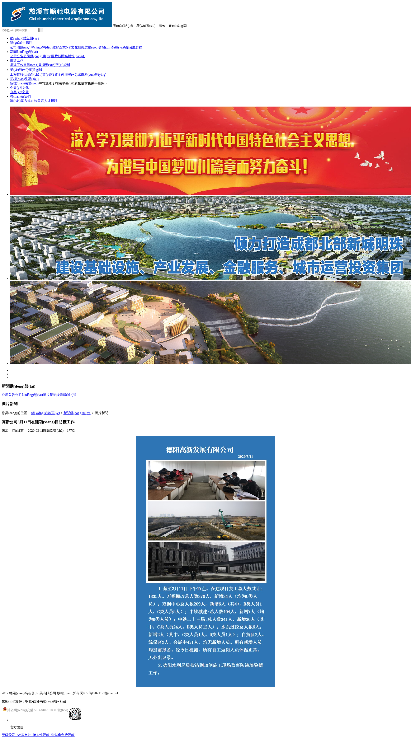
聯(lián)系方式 (20, 101)
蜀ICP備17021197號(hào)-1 (99, 693)
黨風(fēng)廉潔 (34, 65)
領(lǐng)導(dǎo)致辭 (45, 47)
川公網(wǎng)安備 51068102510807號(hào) (35, 709)
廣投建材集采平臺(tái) (90, 83)
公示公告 (16, 56)
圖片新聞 (58, 56)
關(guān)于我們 (21, 42)
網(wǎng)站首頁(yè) (24, 38)
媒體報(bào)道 (75, 56)
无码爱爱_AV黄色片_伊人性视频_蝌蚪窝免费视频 (38, 735)
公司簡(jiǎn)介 (20, 47)
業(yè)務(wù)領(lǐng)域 (26, 69)
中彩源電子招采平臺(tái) (56, 83)
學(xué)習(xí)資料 (57, 65)
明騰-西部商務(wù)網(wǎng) (45, 701)
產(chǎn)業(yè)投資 (44, 74)
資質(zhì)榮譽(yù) (111, 47)
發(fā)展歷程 (133, 47)
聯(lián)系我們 (20, 96)
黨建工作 (16, 60)
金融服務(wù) (67, 74)
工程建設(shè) (20, 74)
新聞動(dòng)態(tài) (24, 51)
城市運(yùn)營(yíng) (91, 74)
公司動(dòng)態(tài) (37, 56)
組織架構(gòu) (88, 47)
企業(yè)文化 (68, 47)
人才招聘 (50, 101)
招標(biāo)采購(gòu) (24, 79)
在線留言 (37, 101)
